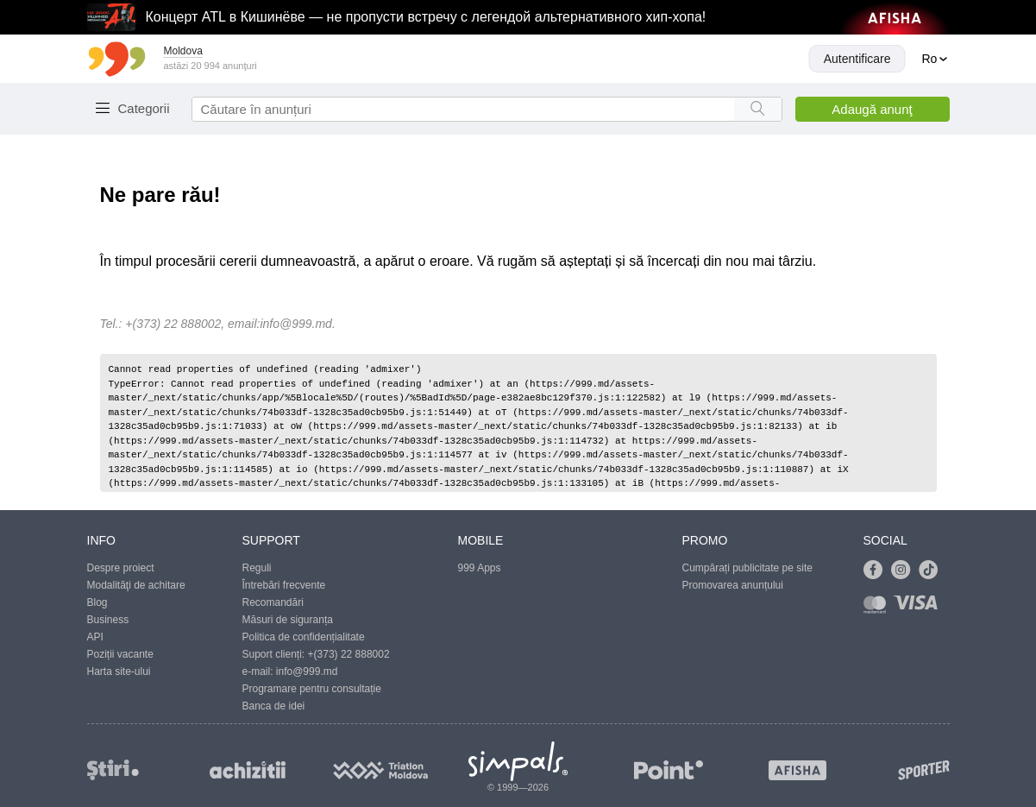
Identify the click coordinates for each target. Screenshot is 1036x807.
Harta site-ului (119, 671)
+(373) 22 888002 (349, 654)
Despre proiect (120, 568)
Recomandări (273, 602)
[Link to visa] (919, 608)
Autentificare (857, 59)
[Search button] (758, 109)
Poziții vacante (120, 654)
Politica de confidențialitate (303, 637)
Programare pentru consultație (311, 689)
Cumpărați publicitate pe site (747, 568)
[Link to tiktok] (932, 570)
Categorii (144, 108)
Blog (97, 602)
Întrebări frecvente (284, 585)
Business (108, 620)
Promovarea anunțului (732, 585)
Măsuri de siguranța (287, 620)
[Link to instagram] (905, 570)
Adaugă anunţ (872, 109)
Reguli (257, 568)
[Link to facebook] (877, 570)
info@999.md (295, 324)
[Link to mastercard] (878, 608)
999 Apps (479, 568)
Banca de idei (273, 706)
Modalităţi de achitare (136, 585)
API (95, 637)
